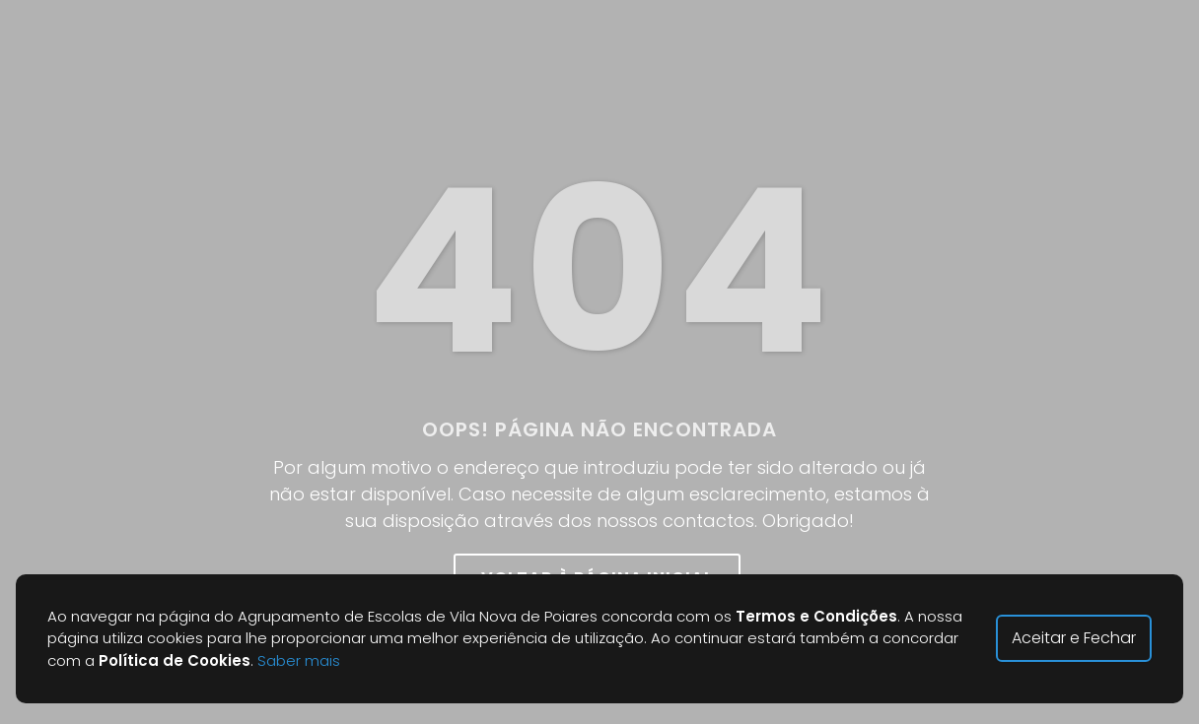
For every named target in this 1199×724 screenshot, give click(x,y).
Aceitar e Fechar (1074, 637)
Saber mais (298, 660)
